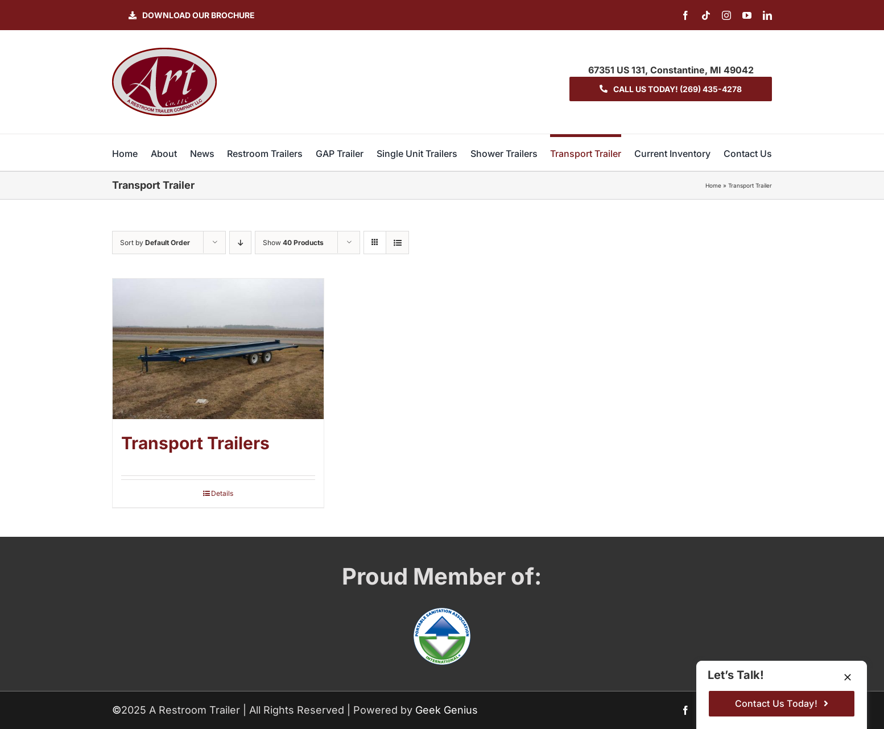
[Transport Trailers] (218, 349)
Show (293, 242)
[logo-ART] (164, 53)
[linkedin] (767, 15)
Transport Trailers (195, 443)
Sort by (155, 242)
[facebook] (685, 15)
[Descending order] (240, 242)
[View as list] (397, 242)
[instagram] (726, 15)
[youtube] (746, 15)
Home (713, 185)
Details (222, 493)
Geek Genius (446, 710)
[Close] (848, 677)
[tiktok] (705, 15)
